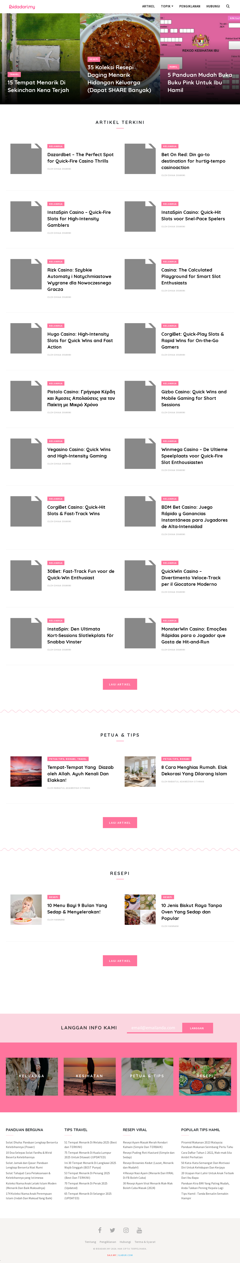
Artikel (148, 6)
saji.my (111, 1255)
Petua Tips (56, 758)
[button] (228, 6)
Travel (14, 74)
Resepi (93, 59)
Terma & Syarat (145, 1242)
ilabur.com (125, 1255)
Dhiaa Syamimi (62, 168)
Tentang (90, 1242)
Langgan (197, 1028)
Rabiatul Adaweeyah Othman (72, 788)
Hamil (173, 66)
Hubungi (213, 6)
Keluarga (56, 146)
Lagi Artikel (120, 684)
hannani (59, 919)
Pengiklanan (189, 6)
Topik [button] (166, 6)
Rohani (71, 758)
